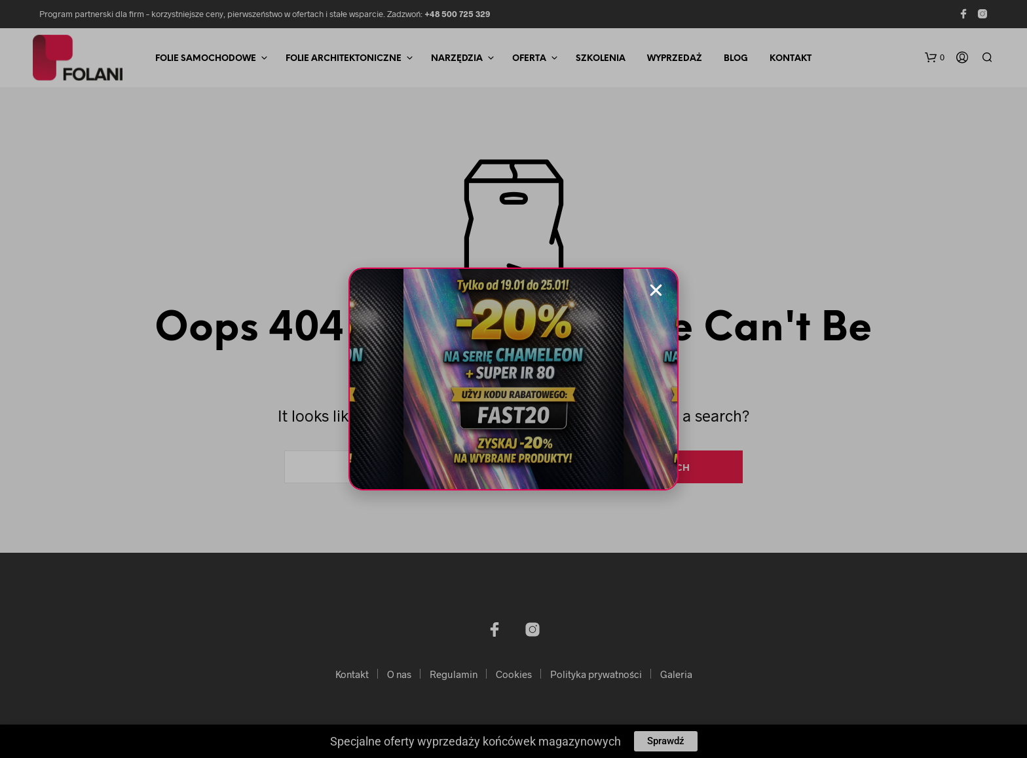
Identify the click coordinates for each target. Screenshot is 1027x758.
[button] (656, 290)
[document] (513, 379)
